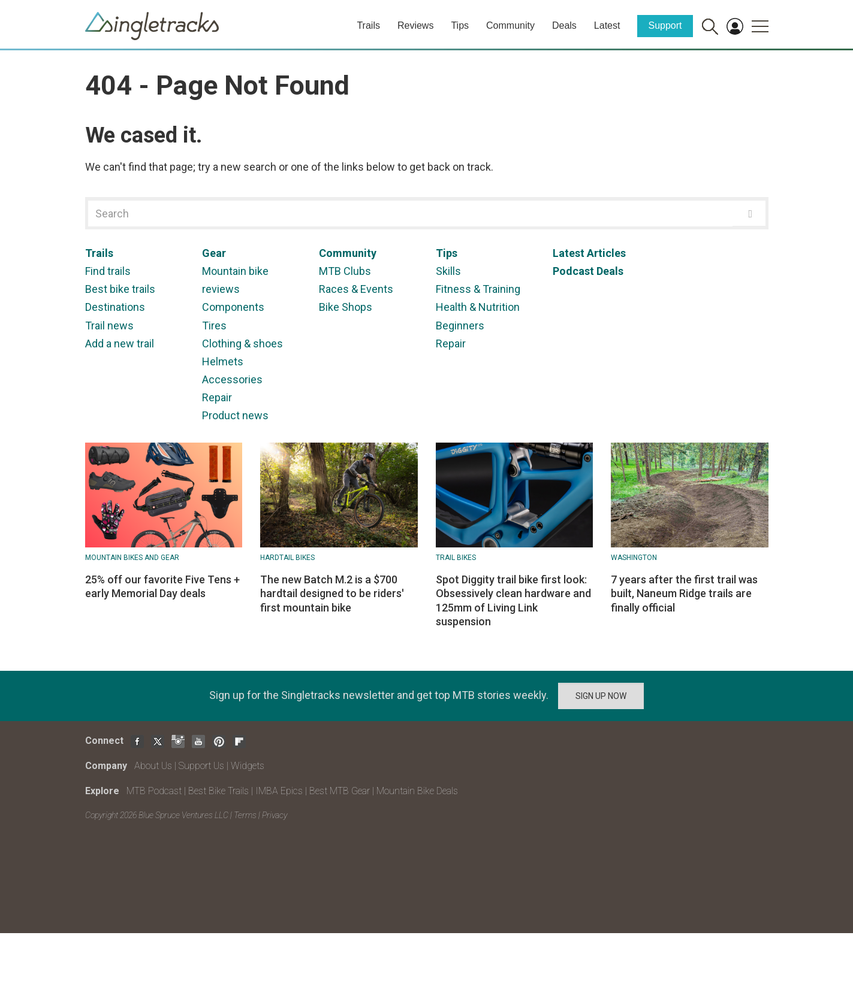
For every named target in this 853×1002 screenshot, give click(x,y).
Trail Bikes (456, 557)
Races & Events (356, 289)
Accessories (232, 379)
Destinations (115, 307)
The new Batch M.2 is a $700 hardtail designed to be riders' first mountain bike (332, 593)
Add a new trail (119, 343)
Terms (245, 815)
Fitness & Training (478, 289)
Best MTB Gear (339, 791)
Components (233, 307)
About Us (153, 765)
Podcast (573, 271)
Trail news (109, 325)
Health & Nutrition (478, 307)
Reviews (415, 25)
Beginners (460, 325)
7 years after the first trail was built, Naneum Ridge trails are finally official (684, 593)
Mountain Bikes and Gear (132, 557)
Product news (235, 415)
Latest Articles (589, 253)
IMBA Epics (279, 791)
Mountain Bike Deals (417, 791)
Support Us (201, 765)
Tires (214, 325)
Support (665, 25)
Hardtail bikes (287, 557)
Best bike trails (120, 289)
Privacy (274, 815)
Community (510, 25)
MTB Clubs (345, 271)
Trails (368, 25)
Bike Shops (345, 307)
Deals (564, 25)
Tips (460, 25)
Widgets (247, 765)
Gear (214, 253)
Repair (217, 397)
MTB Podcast (154, 791)
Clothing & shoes (242, 343)
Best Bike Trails (218, 791)
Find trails (108, 271)
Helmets (222, 361)
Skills (448, 271)
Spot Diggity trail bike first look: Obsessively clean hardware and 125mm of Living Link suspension (513, 600)
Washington (634, 557)
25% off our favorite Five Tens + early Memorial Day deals (162, 586)
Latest (607, 25)
